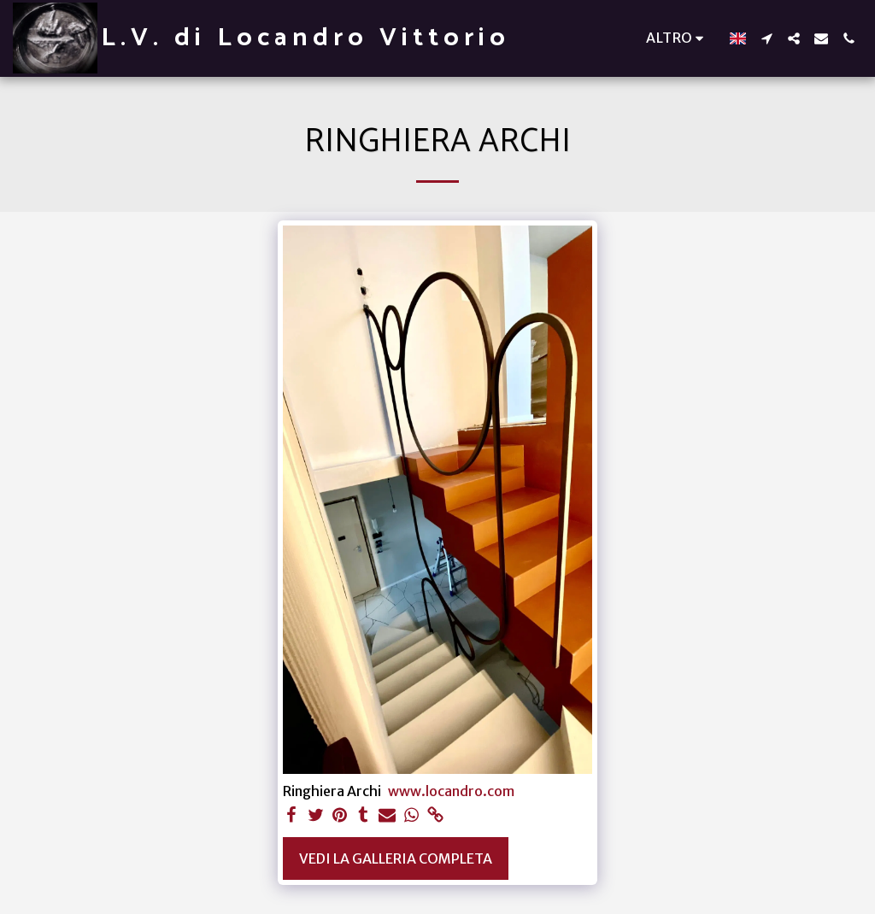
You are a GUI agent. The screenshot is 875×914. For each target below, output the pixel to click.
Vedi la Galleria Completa (395, 858)
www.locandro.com (451, 791)
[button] (766, 38)
